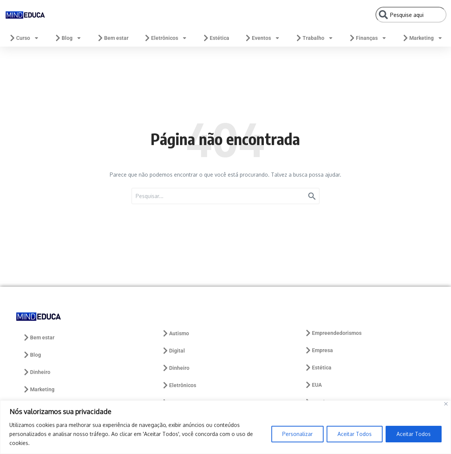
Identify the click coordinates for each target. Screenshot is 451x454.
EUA (313, 385)
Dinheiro (36, 372)
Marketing (422, 38)
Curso (24, 38)
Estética (215, 38)
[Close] (446, 404)
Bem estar (113, 38)
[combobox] (410, 15)
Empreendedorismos (333, 333)
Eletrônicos (165, 38)
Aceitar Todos (354, 434)
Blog (68, 38)
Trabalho (314, 38)
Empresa (318, 350)
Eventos (262, 38)
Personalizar (297, 434)
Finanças (367, 38)
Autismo (175, 333)
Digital (173, 350)
